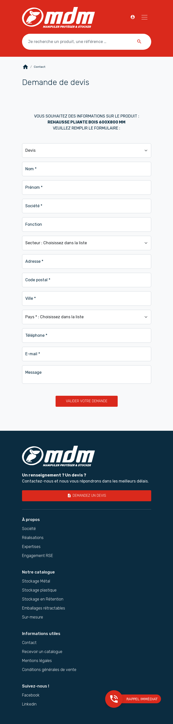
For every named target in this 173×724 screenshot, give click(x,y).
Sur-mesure (32, 617)
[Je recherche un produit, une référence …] (86, 42)
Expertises (31, 546)
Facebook (31, 695)
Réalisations (33, 538)
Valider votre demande (86, 401)
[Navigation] (144, 17)
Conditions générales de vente (49, 670)
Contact (29, 642)
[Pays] (86, 317)
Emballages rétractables (43, 608)
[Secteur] (86, 243)
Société (29, 528)
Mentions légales (37, 660)
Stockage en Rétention (42, 599)
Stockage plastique (39, 590)
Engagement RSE (37, 556)
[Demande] (86, 150)
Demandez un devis (86, 496)
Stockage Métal (36, 581)
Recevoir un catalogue (42, 652)
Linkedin (29, 704)
